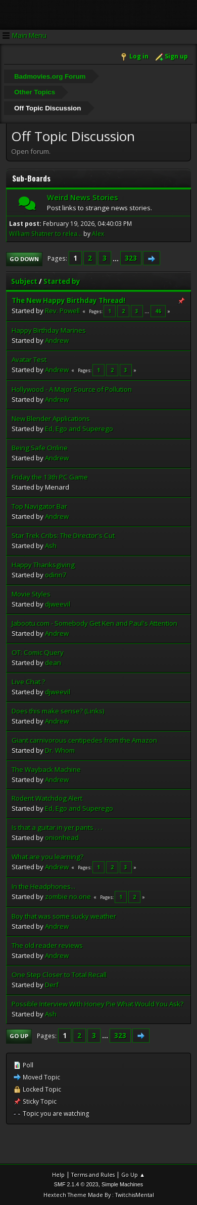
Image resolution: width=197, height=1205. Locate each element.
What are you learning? (47, 856)
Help (58, 1174)
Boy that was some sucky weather (64, 916)
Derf (52, 984)
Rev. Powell (62, 310)
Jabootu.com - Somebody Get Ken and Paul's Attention (94, 623)
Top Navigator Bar (39, 506)
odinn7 (56, 574)
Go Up (19, 1036)
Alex (98, 233)
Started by (61, 281)
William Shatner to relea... (45, 233)
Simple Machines (122, 1184)
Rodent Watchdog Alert (47, 798)
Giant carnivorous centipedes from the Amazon (84, 740)
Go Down (24, 259)
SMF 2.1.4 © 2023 (76, 1184)
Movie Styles (31, 593)
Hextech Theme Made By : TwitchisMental (98, 1194)
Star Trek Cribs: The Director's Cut (63, 535)
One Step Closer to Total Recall (59, 974)
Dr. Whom (60, 750)
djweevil (57, 604)
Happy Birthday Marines (49, 330)
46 (158, 311)
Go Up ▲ (133, 1174)
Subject (24, 281)
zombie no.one (68, 896)
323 (131, 258)
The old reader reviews (47, 945)
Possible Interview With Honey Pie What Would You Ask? (97, 1003)
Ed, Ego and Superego (79, 428)
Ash (51, 545)
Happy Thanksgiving (43, 564)
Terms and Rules (93, 1174)
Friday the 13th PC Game (50, 476)
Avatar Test (29, 359)
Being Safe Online (40, 447)
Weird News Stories (82, 197)
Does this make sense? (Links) (58, 710)
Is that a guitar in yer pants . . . (57, 827)
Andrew (57, 340)
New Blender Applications (51, 418)
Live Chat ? (28, 681)
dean (53, 662)
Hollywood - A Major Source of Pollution (72, 389)
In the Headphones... (43, 886)
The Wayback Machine (46, 769)
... (116, 258)
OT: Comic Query (38, 652)
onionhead (62, 837)
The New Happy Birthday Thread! (68, 300)
